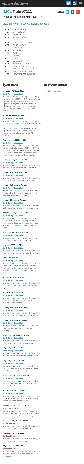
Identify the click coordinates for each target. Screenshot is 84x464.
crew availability (30, 168)
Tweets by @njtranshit (52, 91)
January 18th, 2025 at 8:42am (15, 308)
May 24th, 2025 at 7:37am (13, 245)
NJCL (8, 11)
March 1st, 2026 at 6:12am (13, 116)
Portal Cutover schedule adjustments (22, 155)
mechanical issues (31, 208)
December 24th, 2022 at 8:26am (16, 406)
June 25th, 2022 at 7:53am (13, 433)
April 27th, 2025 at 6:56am (13, 258)
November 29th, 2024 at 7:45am (16, 335)
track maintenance (24, 240)
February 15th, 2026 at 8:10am (15, 160)
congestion (21, 180)
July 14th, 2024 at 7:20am (13, 348)
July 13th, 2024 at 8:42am (13, 361)
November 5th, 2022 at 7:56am (15, 421)
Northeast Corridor (10, 423)
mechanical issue (33, 253)
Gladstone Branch (10, 408)
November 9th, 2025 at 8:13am (15, 232)
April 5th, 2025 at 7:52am (13, 292)
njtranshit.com (15, 3)
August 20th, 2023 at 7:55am (14, 390)
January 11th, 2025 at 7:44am (15, 320)
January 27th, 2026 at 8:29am (15, 172)
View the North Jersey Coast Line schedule (26, 23)
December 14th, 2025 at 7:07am (16, 213)
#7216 (26, 106)
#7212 (12, 97)
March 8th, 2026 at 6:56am (13, 91)
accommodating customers (29, 398)
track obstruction (8, 371)
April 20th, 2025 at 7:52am (13, 277)
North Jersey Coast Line (13, 94)
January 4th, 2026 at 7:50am (14, 200)
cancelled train (18, 401)
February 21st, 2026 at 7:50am (15, 140)
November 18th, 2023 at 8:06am (16, 375)
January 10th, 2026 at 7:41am (15, 185)
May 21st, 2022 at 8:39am (13, 446)
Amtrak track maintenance (29, 315)
